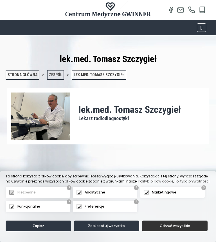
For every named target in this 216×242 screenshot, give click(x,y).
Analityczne (95, 192)
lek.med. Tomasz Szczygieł (99, 74)
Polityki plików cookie (155, 181)
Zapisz (38, 225)
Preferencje (94, 206)
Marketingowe (164, 192)
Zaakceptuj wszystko (106, 225)
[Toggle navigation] (201, 27)
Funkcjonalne (28, 206)
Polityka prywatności (192, 181)
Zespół (55, 74)
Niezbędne (26, 192)
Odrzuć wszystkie (175, 225)
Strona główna (22, 74)
